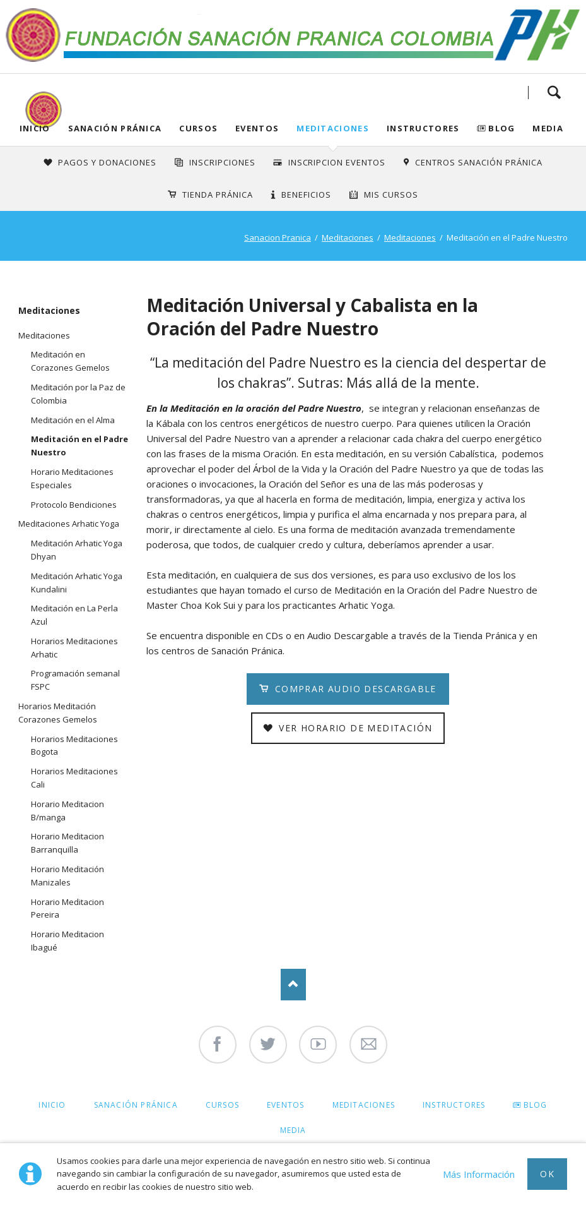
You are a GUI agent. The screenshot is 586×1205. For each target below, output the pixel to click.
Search (554, 92)
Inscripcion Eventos (337, 162)
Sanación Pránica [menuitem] (136, 1105)
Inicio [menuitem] (52, 1105)
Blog (501, 128)
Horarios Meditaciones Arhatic (74, 647)
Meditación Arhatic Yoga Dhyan (76, 549)
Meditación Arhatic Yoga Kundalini (76, 582)
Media (547, 128)
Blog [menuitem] (536, 1105)
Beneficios (306, 194)
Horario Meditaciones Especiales (72, 478)
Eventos (257, 128)
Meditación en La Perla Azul (74, 614)
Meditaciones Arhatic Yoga (68, 523)
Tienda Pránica (217, 194)
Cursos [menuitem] (222, 1105)
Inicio (35, 128)
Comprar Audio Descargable (353, 689)
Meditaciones (332, 128)
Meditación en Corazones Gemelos (70, 361)
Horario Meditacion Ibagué (67, 940)
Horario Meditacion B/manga (67, 810)
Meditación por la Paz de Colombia (78, 393)
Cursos (198, 128)
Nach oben (293, 984)
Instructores (423, 128)
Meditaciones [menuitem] (363, 1105)
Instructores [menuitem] (454, 1105)
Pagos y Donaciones (107, 162)
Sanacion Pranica (277, 237)
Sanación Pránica (115, 128)
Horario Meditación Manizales (67, 875)
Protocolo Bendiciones (74, 504)
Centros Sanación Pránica (478, 162)
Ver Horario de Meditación (354, 728)
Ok (547, 1174)
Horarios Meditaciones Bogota (74, 745)
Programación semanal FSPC (75, 680)
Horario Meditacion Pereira (67, 908)
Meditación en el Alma (73, 420)
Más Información (479, 1174)
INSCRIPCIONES (222, 162)
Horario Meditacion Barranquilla (67, 842)
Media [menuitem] (293, 1130)
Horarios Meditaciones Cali (74, 777)
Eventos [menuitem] (285, 1105)
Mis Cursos (391, 194)
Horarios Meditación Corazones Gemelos (57, 712)
